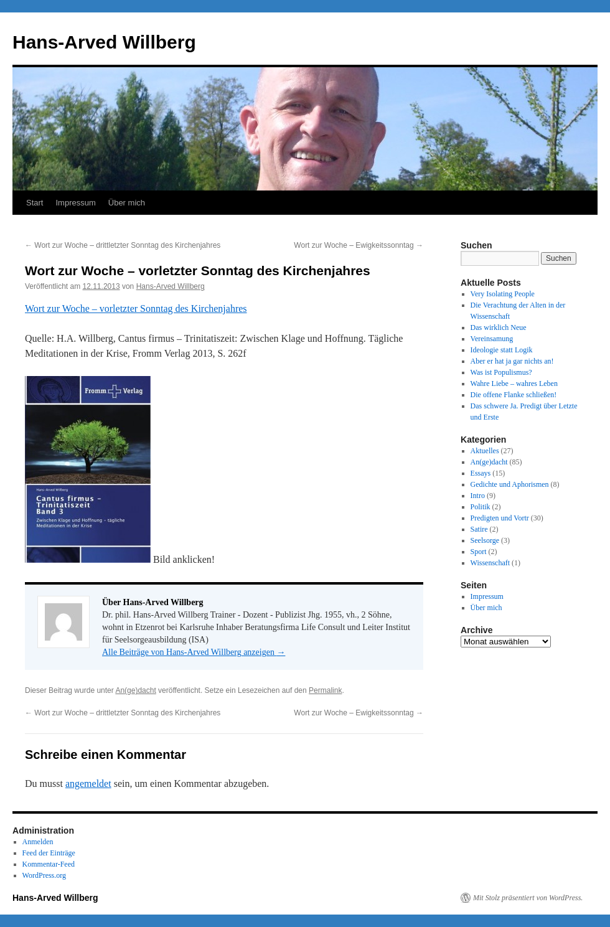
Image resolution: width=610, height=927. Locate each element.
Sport (479, 551)
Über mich (126, 202)
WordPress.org (44, 875)
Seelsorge (485, 540)
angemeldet (88, 783)
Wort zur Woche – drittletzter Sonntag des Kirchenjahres (122, 245)
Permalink (325, 690)
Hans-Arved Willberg (104, 42)
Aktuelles (485, 450)
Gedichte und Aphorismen (510, 484)
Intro (478, 495)
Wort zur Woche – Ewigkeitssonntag (358, 245)
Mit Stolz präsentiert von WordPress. (528, 897)
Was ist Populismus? (501, 372)
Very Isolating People (503, 293)
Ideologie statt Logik (502, 350)
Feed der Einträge (48, 853)
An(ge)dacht (135, 690)
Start (34, 202)
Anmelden (38, 841)
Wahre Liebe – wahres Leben (514, 383)
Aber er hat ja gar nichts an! (512, 361)
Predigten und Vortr (500, 518)
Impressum (75, 202)
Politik (480, 506)
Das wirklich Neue (499, 327)
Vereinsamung (492, 338)
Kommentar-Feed (48, 864)
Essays (481, 473)
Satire (479, 529)
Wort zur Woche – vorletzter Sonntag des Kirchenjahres (136, 308)
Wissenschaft (490, 562)
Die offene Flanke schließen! (514, 394)
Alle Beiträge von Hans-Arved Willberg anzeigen (193, 652)
